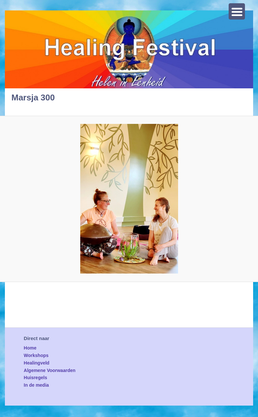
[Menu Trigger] (237, 11)
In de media (36, 385)
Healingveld (37, 362)
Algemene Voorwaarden (49, 370)
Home (30, 347)
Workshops (36, 355)
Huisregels (35, 377)
